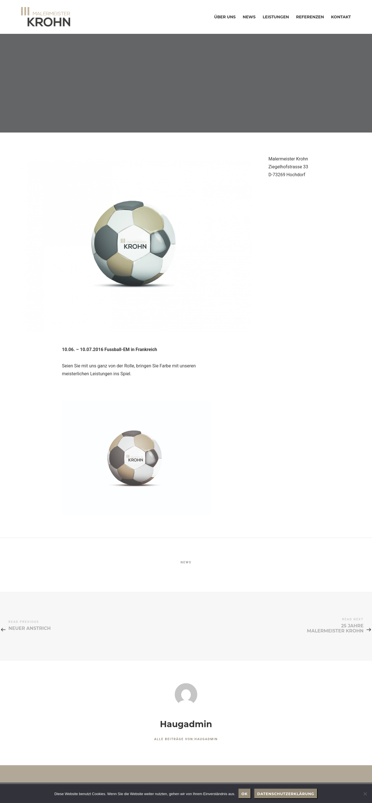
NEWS (186, 562)
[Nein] (365, 794)
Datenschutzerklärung (286, 793)
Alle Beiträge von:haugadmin (186, 739)
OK (245, 793)
